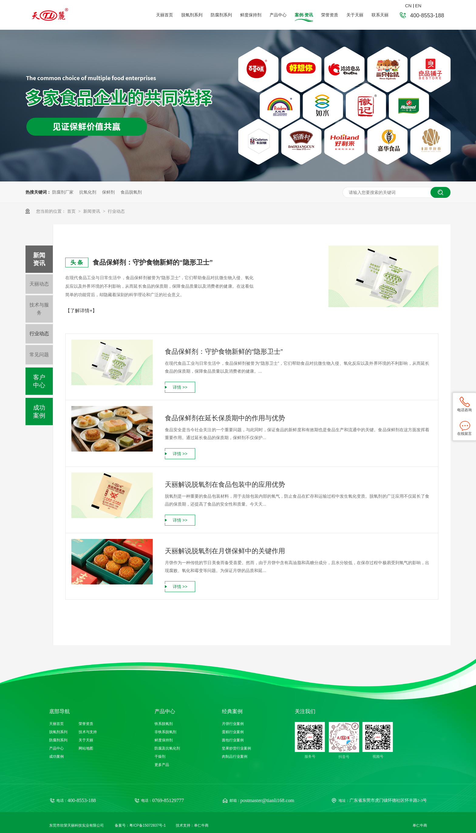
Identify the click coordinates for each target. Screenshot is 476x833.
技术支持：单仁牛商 (192, 825)
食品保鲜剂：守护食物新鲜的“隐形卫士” (153, 262)
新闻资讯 (92, 211)
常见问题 (39, 354)
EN (418, 5)
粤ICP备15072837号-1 (147, 825)
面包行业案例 (233, 740)
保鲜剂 (108, 192)
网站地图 (86, 748)
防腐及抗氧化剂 (167, 748)
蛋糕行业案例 (233, 732)
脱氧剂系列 (191, 15)
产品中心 (278, 15)
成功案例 (39, 411)
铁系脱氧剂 (164, 724)
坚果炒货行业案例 (236, 748)
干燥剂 (160, 756)
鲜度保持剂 (250, 15)
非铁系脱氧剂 (165, 732)
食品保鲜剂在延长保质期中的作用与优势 (225, 418)
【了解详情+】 (81, 310)
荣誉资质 (329, 15)
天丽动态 (39, 283)
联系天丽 (380, 15)
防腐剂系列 (221, 15)
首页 (72, 211)
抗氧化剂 (87, 192)
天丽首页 (164, 15)
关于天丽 (354, 15)
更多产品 (162, 765)
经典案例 (232, 711)
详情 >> (180, 387)
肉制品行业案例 (234, 756)
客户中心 (39, 381)
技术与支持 (88, 732)
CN (408, 5)
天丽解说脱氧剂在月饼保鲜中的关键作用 (225, 551)
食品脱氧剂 (131, 192)
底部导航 (59, 711)
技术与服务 (39, 308)
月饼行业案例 (233, 724)
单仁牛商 (420, 825)
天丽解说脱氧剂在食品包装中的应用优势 (225, 484)
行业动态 (116, 211)
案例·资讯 (304, 15)
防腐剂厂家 (62, 192)
